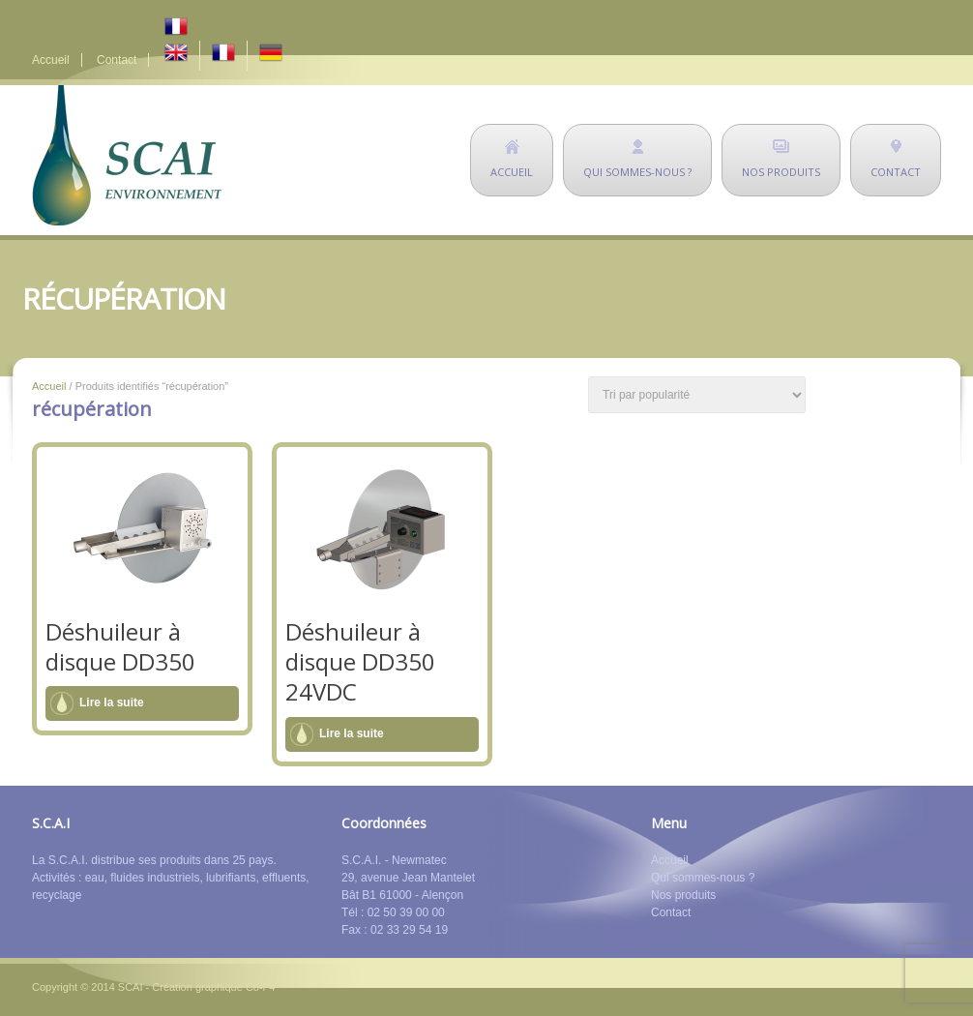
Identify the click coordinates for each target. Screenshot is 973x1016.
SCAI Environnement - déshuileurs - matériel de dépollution (126, 155)
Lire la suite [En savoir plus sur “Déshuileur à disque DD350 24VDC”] (351, 733)
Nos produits (683, 895)
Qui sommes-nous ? (702, 877)
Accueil (51, 60)
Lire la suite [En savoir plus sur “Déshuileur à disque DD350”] (111, 702)
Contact (116, 60)
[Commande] (697, 394)
